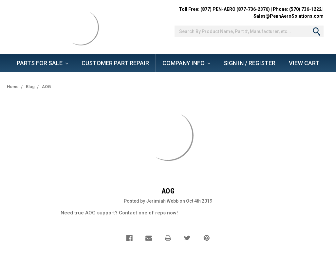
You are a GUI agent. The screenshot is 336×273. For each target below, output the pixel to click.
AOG (46, 86)
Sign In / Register (249, 63)
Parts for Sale (42, 63)
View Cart (304, 63)
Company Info (186, 63)
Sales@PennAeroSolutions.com (288, 16)
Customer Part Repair (115, 63)
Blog (30, 86)
